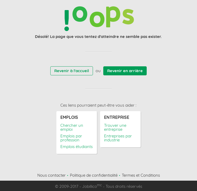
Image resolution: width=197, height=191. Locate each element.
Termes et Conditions (141, 175)
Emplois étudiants (76, 146)
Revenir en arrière (125, 70)
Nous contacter (51, 175)
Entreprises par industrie (118, 137)
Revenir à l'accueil (71, 70)
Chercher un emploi (71, 127)
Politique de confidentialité (94, 175)
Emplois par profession (71, 137)
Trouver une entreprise (115, 127)
